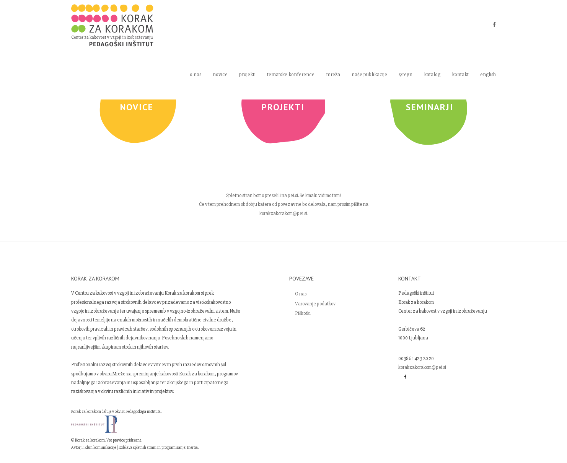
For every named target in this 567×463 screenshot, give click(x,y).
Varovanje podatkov (315, 304)
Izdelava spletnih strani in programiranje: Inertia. (159, 447)
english (488, 74)
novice (220, 74)
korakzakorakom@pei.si (422, 367)
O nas (300, 294)
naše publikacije (369, 74)
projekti (247, 74)
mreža (333, 74)
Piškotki (303, 313)
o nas (195, 74)
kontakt (460, 74)
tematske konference (290, 74)
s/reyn (405, 74)
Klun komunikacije (100, 447)
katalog (432, 74)
